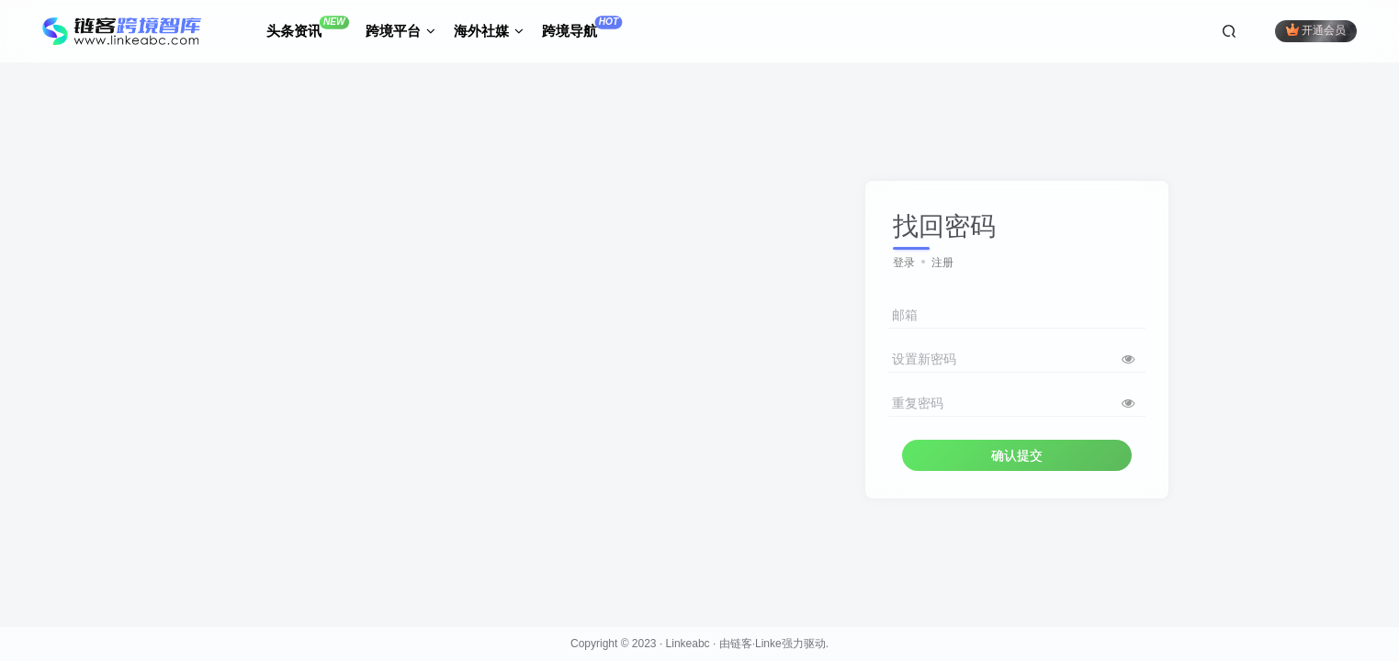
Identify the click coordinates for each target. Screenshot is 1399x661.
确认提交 (1017, 455)
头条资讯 (307, 27)
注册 (942, 262)
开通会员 (1316, 30)
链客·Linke (756, 643)
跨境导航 (582, 27)
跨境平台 (400, 31)
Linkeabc (688, 643)
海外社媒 (489, 31)
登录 (904, 262)
